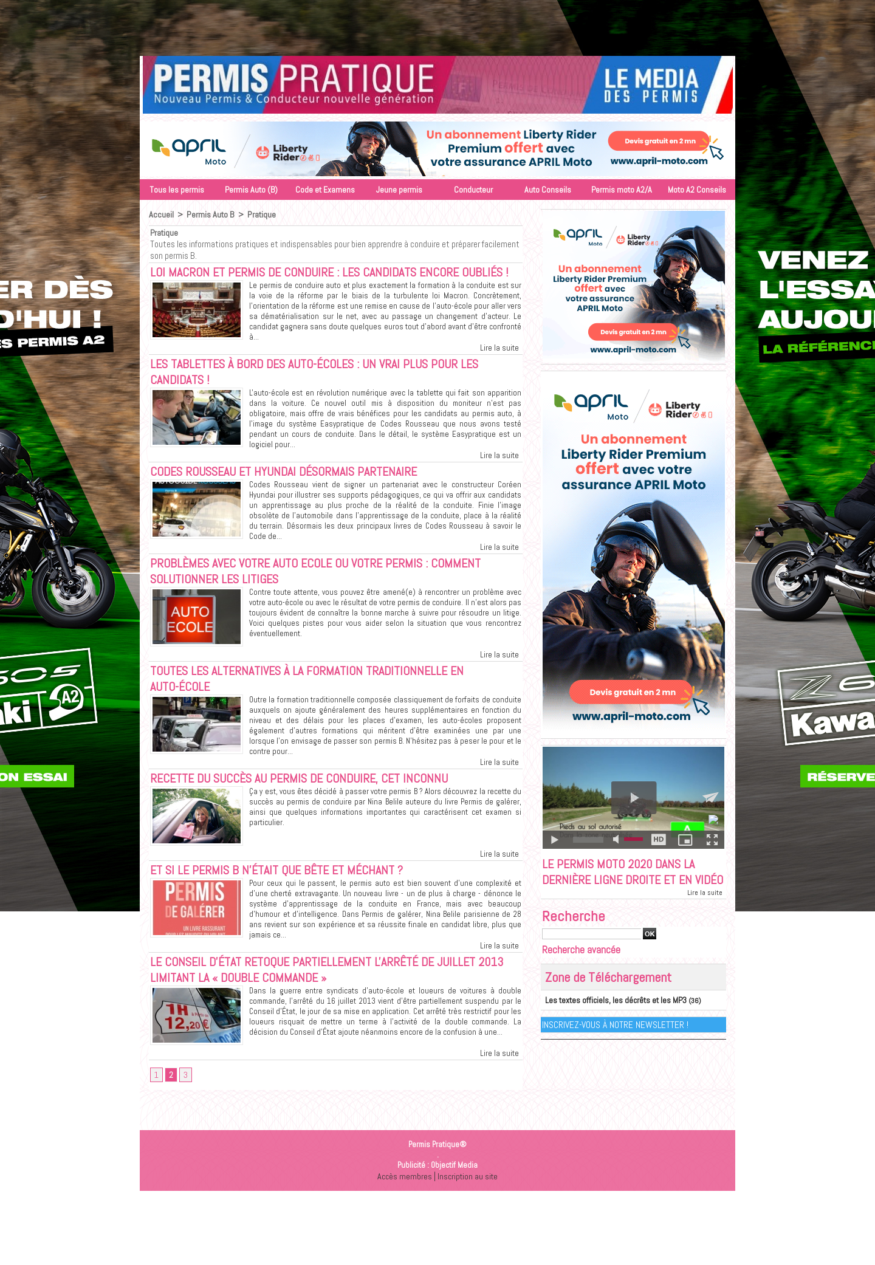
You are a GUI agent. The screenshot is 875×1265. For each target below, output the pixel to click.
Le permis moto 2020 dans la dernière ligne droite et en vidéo (624, 881)
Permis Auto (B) (251, 189)
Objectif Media (454, 1183)
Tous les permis (176, 189)
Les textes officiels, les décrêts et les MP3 (608, 1019)
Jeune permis (399, 189)
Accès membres (403, 1194)
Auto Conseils (547, 189)
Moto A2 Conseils (697, 189)
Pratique (259, 214)
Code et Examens (325, 189)
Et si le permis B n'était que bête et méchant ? (284, 898)
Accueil (161, 214)
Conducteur (473, 189)
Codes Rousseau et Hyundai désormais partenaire (293, 492)
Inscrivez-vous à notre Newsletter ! (616, 1043)
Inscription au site (468, 1194)
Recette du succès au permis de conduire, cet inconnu (308, 805)
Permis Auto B (208, 214)
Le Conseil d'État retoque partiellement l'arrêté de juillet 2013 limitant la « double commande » (322, 1000)
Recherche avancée (581, 969)
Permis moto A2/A (621, 189)
